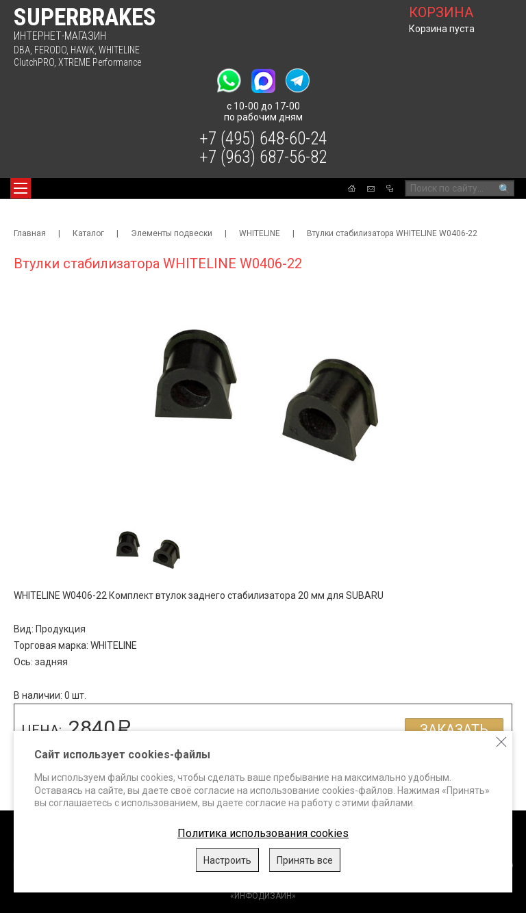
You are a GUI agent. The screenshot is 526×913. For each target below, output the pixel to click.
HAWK (83, 49)
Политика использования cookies (263, 833)
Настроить (227, 860)
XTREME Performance (99, 62)
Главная (30, 233)
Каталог (88, 233)
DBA (22, 49)
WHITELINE (119, 49)
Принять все (305, 860)
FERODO (50, 49)
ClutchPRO (34, 62)
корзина (441, 12)
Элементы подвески (171, 233)
